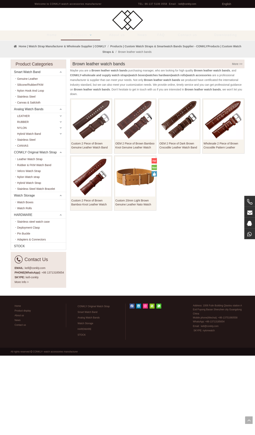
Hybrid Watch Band (29, 213)
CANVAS (23, 225)
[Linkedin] (138, 385)
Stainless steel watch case (33, 301)
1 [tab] (127, 113)
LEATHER (23, 195)
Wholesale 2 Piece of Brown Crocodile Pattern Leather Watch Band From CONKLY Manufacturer (220, 225)
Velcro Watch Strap (29, 250)
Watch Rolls (24, 287)
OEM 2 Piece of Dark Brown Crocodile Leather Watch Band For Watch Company (178, 225)
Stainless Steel (26, 176)
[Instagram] (145, 385)
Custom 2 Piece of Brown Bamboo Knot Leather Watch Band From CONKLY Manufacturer (89, 282)
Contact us (20, 404)
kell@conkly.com (187, 4)
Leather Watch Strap (30, 238)
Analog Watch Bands (29, 188)
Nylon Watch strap (28, 256)
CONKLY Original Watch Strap (35, 232)
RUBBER (23, 201)
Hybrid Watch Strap (29, 262)
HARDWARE (23, 294)
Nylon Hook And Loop (30, 170)
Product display (23, 390)
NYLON (22, 207)
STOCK (19, 325)
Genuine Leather (27, 158)
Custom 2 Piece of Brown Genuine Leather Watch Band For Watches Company (89, 225)
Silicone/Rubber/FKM (30, 164)
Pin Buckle (23, 313)
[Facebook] (132, 385)
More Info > (22, 361)
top (249, 420)
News (18, 399)
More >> (237, 143)
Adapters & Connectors (31, 319)
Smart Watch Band (27, 151)
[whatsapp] (158, 385)
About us (19, 394)
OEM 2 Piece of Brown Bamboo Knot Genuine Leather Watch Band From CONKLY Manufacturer (135, 225)
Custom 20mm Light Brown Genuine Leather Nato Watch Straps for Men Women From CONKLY (133, 282)
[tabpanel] (127, 80)
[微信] (152, 385)
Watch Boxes (25, 281)
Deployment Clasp (28, 307)
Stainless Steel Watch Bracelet (36, 268)
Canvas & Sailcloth (29, 182)
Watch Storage (24, 275)
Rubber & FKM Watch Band (34, 244)
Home (18, 385)
